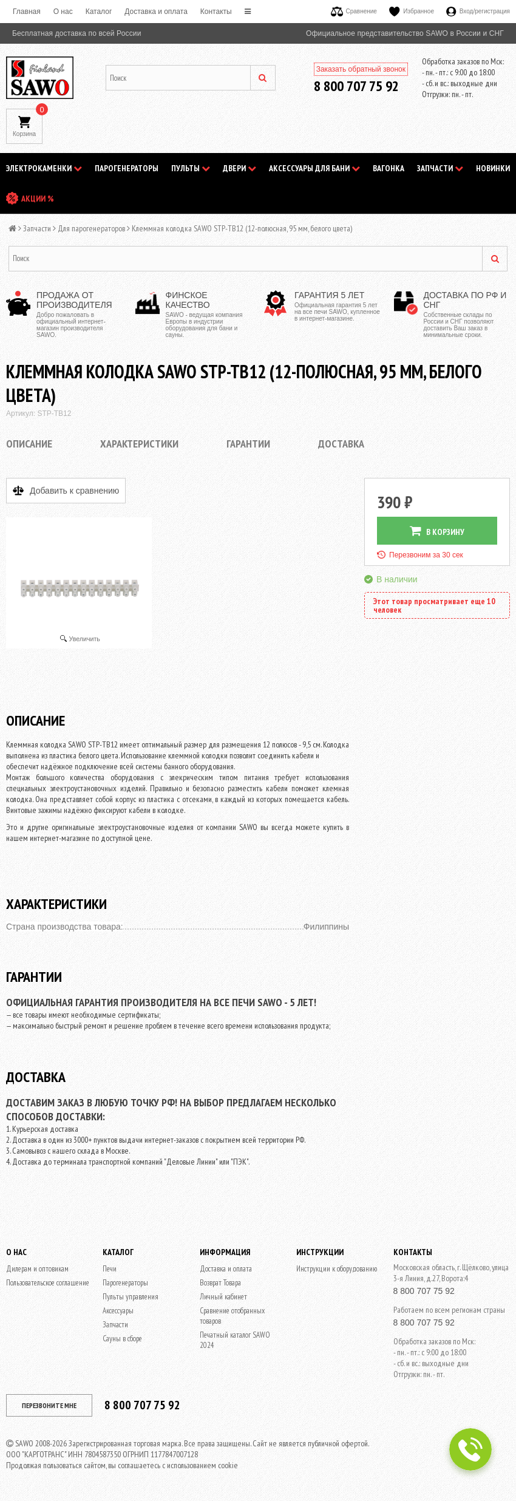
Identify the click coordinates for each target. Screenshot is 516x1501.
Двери (239, 168)
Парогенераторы (126, 168)
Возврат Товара (220, 1283)
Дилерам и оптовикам (37, 1269)
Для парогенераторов (91, 228)
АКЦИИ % (37, 198)
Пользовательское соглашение (47, 1283)
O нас (63, 11)
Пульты (190, 168)
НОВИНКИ (493, 168)
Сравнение (354, 11)
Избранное (411, 11)
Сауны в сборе (122, 1338)
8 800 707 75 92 (356, 86)
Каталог (99, 11)
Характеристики (139, 444)
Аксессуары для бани (314, 168)
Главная (27, 11)
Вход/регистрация (478, 11)
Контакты (216, 11)
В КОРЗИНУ (437, 531)
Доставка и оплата (156, 11)
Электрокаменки (44, 168)
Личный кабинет (223, 1297)
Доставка (341, 444)
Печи (110, 1269)
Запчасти (440, 168)
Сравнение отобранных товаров (232, 1315)
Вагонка (388, 168)
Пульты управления (130, 1297)
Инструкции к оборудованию (336, 1269)
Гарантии (248, 444)
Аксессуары (118, 1310)
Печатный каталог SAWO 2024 (235, 1340)
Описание (29, 444)
